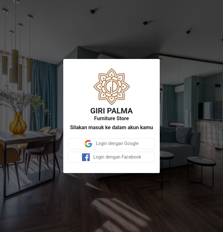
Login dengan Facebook (111, 157)
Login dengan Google (111, 144)
